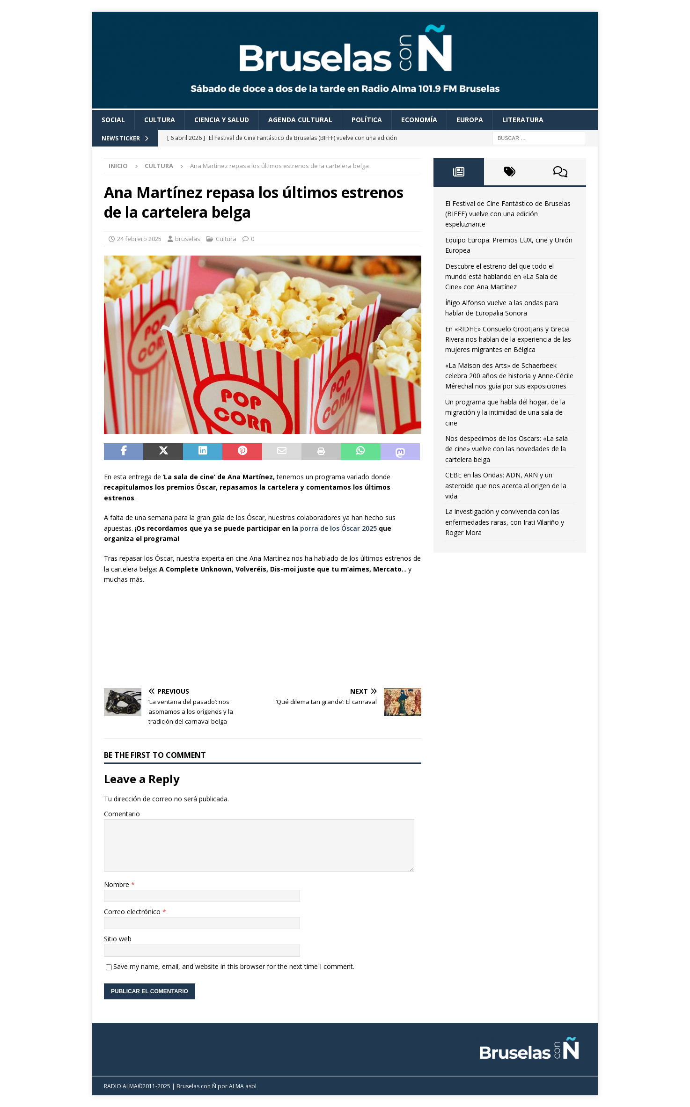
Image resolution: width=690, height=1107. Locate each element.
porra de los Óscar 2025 (338, 528)
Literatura (522, 119)
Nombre (117, 884)
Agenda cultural (300, 119)
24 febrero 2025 (139, 239)
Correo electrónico (133, 911)
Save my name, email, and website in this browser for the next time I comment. (233, 966)
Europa (469, 119)
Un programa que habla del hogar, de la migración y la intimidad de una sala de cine (505, 412)
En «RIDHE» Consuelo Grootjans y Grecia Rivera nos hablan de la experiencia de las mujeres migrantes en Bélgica (508, 339)
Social (113, 119)
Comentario (122, 813)
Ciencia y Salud (221, 119)
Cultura (159, 119)
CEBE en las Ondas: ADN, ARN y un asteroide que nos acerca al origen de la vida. (505, 485)
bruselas (187, 239)
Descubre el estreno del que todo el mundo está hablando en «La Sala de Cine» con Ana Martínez (501, 277)
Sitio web (118, 938)
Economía (419, 119)
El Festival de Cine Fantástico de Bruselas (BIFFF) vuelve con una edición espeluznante (508, 214)
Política (367, 119)
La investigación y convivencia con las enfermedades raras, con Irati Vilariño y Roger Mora (504, 522)
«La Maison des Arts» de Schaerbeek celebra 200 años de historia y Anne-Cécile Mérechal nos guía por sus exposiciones (509, 376)
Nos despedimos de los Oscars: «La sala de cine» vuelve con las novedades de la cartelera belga (506, 449)
